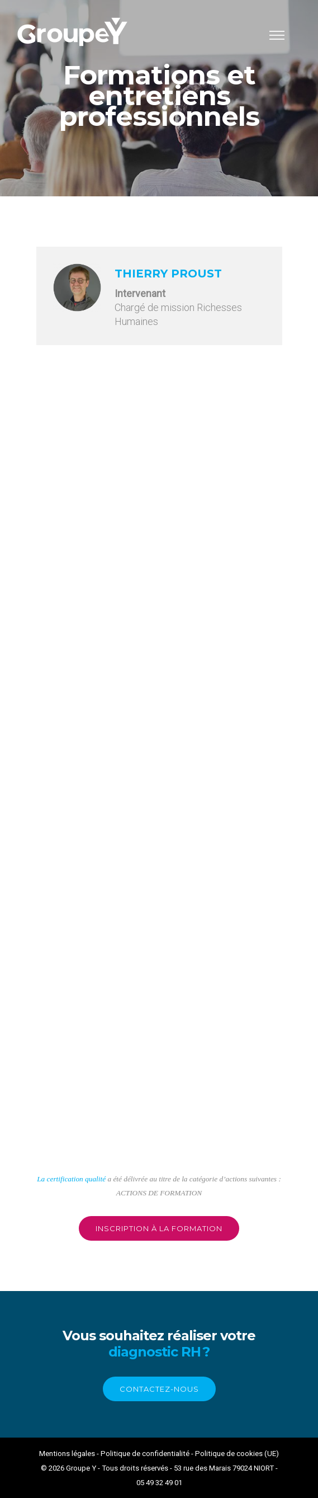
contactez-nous (159, 1388)
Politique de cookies (229, 1453)
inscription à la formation (159, 1228)
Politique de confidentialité (145, 1453)
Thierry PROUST (168, 273)
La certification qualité (71, 1179)
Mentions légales (67, 1453)
